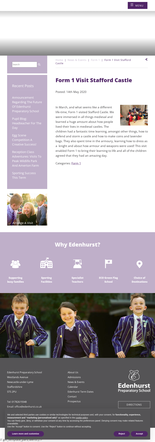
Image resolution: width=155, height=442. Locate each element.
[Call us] (84, 8)
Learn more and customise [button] (25, 433)
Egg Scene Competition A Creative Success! (24, 139)
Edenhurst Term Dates (81, 391)
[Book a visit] (91, 8)
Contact (72, 396)
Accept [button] (139, 433)
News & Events (76, 382)
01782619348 (19, 401)
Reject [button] (122, 433)
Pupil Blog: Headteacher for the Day (26, 123)
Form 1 (76, 163)
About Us (73, 372)
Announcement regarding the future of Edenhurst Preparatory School (27, 104)
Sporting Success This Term (24, 175)
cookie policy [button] (82, 417)
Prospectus (74, 401)
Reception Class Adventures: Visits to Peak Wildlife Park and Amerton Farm (26, 159)
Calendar (73, 387)
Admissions (74, 377)
